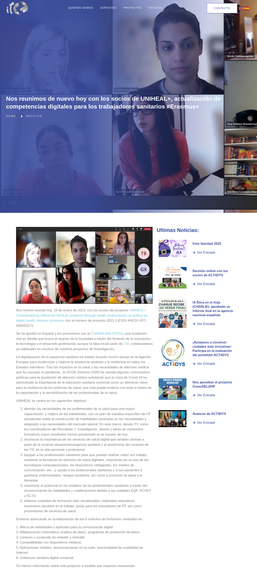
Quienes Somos (80, 7)
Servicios (108, 7)
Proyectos (132, 7)
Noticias (156, 7)
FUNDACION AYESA (107, 333)
